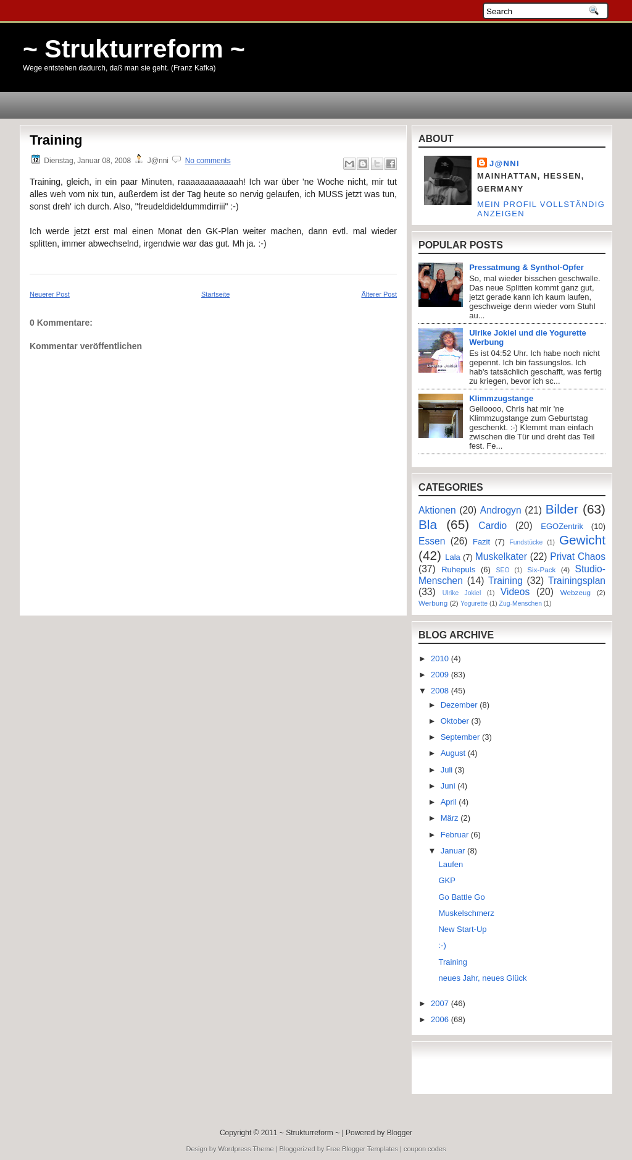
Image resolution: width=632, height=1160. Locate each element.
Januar (454, 850)
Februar (456, 834)
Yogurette (474, 603)
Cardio (492, 525)
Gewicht (582, 540)
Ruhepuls (458, 569)
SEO (503, 570)
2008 (441, 690)
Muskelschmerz (466, 913)
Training (56, 140)
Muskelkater (501, 556)
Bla (427, 524)
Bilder (562, 509)
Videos (515, 591)
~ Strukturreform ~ (134, 49)
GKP (446, 880)
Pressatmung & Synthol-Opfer (526, 267)
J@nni (504, 163)
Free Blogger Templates (362, 1149)
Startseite (215, 294)
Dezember (460, 704)
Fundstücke (526, 542)
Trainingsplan (576, 580)
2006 (441, 1019)
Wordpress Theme (246, 1149)
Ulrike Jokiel (462, 593)
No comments (208, 160)
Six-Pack (541, 569)
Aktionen (437, 510)
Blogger (399, 1132)
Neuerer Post (50, 294)
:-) (442, 945)
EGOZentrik (562, 526)
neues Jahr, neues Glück (482, 978)
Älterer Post (379, 294)
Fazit (481, 541)
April (450, 801)
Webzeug (575, 592)
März (451, 818)
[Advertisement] (102, 580)
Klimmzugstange (501, 398)
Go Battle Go (461, 897)
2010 (441, 658)
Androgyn (501, 510)
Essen (431, 541)
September (461, 737)
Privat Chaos (577, 556)
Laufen (450, 864)
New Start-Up (462, 929)
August (454, 753)
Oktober (456, 721)
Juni (449, 785)
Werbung (432, 603)
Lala (452, 557)
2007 (441, 1003)
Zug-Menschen (520, 603)
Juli (448, 769)
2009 (441, 674)
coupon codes (425, 1149)
